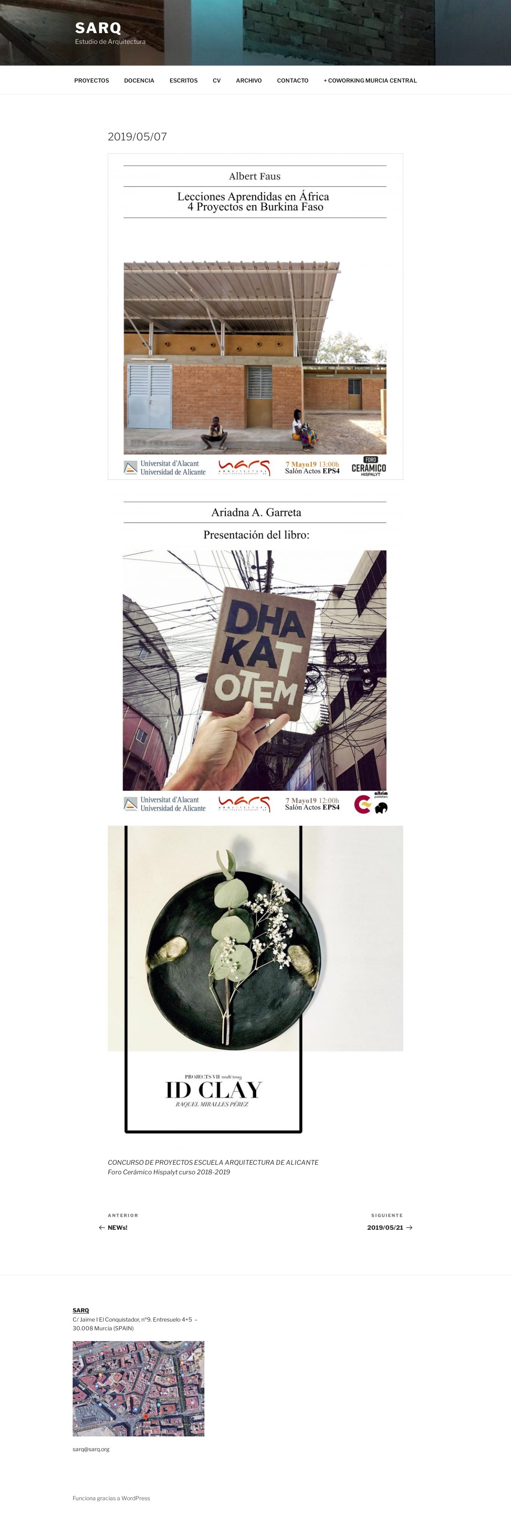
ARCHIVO (249, 80)
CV (217, 80)
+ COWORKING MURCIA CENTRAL (370, 80)
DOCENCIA (139, 80)
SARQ (98, 28)
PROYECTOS (91, 80)
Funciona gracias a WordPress (111, 1498)
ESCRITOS (184, 80)
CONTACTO (293, 80)
